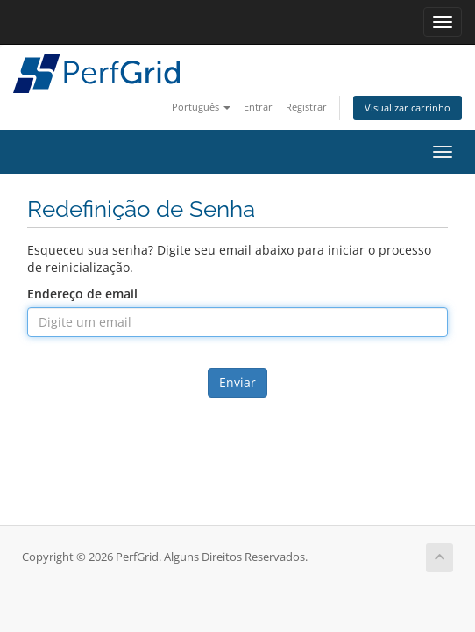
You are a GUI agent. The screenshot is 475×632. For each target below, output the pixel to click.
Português (201, 106)
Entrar (258, 106)
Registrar (306, 106)
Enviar (237, 382)
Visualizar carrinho (407, 107)
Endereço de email (82, 293)
